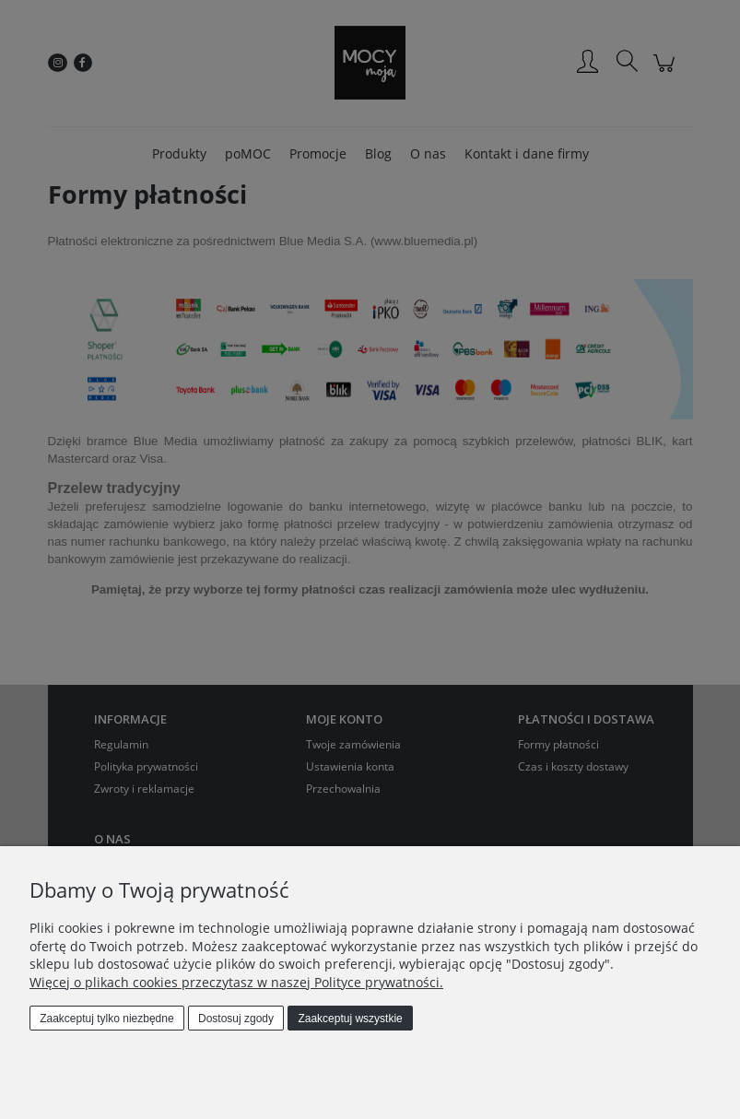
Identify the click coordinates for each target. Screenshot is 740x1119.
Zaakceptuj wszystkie (350, 1018)
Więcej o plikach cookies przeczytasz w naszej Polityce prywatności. (236, 982)
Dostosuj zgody (236, 1018)
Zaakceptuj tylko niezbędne (106, 1018)
